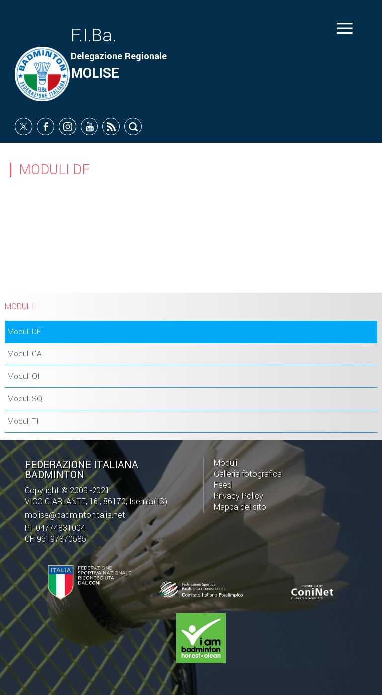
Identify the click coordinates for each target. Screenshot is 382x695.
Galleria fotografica (248, 474)
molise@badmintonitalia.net (75, 515)
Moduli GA (24, 353)
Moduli (225, 463)
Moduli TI (23, 421)
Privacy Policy (238, 496)
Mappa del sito (240, 507)
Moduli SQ (24, 398)
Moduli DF (24, 331)
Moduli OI (23, 376)
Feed (223, 485)
